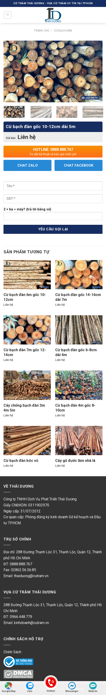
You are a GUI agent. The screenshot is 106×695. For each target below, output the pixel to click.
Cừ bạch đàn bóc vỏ (20, 460)
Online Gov (12, 660)
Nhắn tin (93, 687)
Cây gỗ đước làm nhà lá (75, 460)
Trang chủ (41, 30)
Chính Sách (12, 652)
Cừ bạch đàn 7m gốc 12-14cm (24, 352)
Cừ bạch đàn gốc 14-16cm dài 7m (78, 297)
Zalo (30, 687)
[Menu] (8, 15)
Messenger (71, 687)
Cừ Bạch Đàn (63, 30)
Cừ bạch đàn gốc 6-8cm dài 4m (76, 352)
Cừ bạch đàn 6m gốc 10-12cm (24, 297)
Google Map (9, 687)
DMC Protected (16, 674)
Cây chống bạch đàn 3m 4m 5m (24, 407)
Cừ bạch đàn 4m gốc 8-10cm (75, 407)
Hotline (51, 686)
